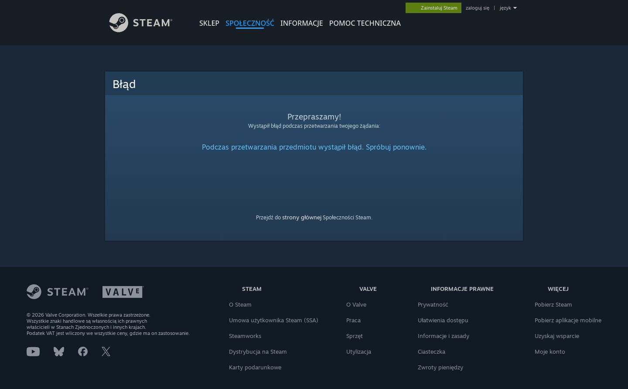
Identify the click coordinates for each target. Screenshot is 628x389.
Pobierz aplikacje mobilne (568, 320)
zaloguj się (477, 8)
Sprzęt (354, 335)
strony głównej (301, 217)
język (505, 8)
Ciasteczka (431, 351)
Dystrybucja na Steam (258, 351)
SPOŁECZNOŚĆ (249, 23)
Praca (353, 320)
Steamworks (245, 335)
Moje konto (550, 351)
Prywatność (433, 304)
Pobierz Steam (553, 304)
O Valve (356, 304)
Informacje (301, 23)
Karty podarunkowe (255, 367)
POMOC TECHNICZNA (365, 23)
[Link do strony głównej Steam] (147, 30)
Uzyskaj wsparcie (557, 335)
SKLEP (209, 23)
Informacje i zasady (443, 335)
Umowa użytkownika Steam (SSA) (273, 320)
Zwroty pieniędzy (440, 367)
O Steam (240, 304)
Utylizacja (358, 351)
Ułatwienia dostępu (443, 320)
